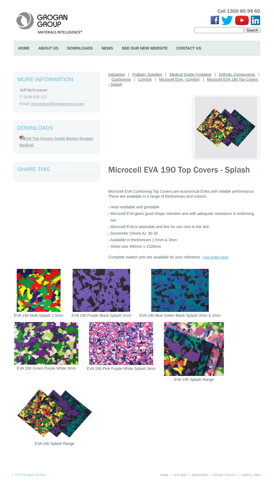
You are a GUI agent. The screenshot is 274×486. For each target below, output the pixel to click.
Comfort (145, 79)
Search (252, 30)
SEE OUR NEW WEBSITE (144, 48)
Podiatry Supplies (147, 74)
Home (24, 48)
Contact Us (188, 48)
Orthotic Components (237, 74)
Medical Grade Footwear (191, 74)
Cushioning (121, 79)
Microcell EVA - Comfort (179, 79)
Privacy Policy (224, 475)
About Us (48, 48)
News (107, 48)
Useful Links (251, 475)
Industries (116, 74)
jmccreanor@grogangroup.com (57, 104)
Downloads (80, 48)
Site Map (180, 475)
